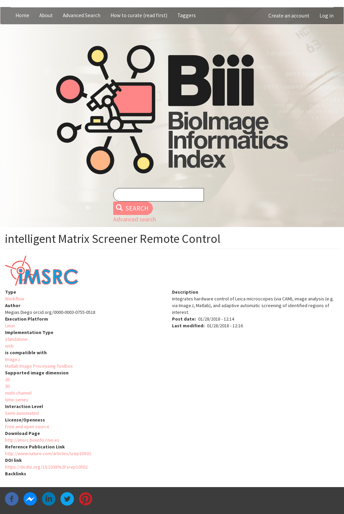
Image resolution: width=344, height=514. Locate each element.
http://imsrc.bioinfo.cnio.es (32, 440)
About (46, 15)
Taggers (186, 15)
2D (7, 379)
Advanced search (134, 219)
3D (7, 386)
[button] (172, 272)
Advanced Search (81, 15)
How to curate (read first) (139, 15)
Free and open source (27, 427)
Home (22, 15)
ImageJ (12, 359)
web (9, 346)
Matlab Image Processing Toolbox (39, 366)
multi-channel (18, 393)
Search (132, 208)
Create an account (288, 15)
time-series (16, 400)
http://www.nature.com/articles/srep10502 (48, 453)
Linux (10, 326)
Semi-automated (22, 413)
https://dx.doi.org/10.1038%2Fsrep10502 (46, 467)
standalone (16, 339)
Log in (326, 15)
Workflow (14, 299)
